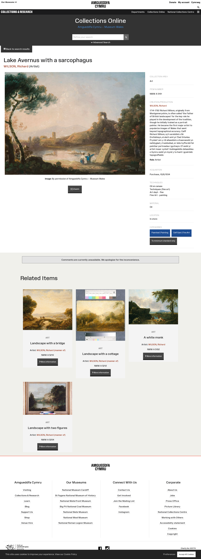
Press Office (172, 501)
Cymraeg (195, 2)
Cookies (172, 528)
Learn (27, 501)
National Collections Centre (181, 12)
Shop (27, 517)
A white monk (153, 337)
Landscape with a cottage (100, 354)
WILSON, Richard (16, 66)
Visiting (27, 490)
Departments (138, 12)
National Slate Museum (75, 512)
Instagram (123, 512)
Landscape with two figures (47, 428)
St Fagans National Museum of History (75, 495)
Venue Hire (27, 523)
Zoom (75, 189)
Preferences (169, 554)
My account (183, 2)
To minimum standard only (163, 241)
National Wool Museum (75, 517)
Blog (27, 506)
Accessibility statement (172, 523)
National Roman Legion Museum (75, 523)
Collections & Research (16, 12)
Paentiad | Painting (160, 232)
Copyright (172, 534)
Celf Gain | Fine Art (181, 232)
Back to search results (16, 49)
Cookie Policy (70, 554)
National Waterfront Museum (75, 501)
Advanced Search (100, 42)
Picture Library (172, 506)
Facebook (124, 506)
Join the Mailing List (123, 501)
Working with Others (172, 517)
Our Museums (9, 2)
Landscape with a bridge (47, 343)
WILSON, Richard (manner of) (51, 350)
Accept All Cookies (186, 554)
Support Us (27, 512)
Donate (172, 2)
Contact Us (124, 490)
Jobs (172, 495)
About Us (172, 490)
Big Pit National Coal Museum (75, 506)
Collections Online (156, 12)
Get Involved (124, 495)
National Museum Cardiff (75, 490)
